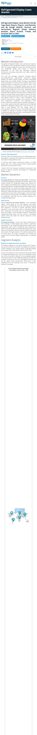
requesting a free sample (27, 151)
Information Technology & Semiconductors (14, 16)
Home (2, 16)
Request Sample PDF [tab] (15, 48)
